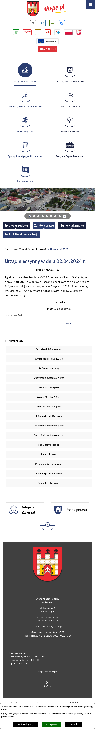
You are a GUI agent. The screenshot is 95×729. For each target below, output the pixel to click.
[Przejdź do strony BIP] (48, 32)
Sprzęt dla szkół (49, 454)
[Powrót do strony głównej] (7, 249)
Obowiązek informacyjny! (49, 349)
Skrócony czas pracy (49, 368)
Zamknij (73, 724)
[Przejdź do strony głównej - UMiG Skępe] (46, 9)
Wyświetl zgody (25, 724)
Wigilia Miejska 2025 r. (49, 397)
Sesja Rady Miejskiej (49, 387)
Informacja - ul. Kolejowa (49, 416)
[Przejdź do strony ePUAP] (57, 32)
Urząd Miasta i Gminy (23, 249)
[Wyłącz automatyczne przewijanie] (64, 216)
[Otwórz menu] (90, 4)
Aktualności (42, 249)
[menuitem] (16, 225)
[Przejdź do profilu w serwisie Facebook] (62, 23)
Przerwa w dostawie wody (49, 463)
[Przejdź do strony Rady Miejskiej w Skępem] (27, 32)
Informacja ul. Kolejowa (49, 406)
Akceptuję (51, 724)
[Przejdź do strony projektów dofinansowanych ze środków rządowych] (73, 32)
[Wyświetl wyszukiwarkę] (43, 23)
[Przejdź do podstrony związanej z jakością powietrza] (16, 32)
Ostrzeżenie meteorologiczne (49, 377)
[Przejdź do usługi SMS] (38, 32)
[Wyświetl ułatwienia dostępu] (33, 23)
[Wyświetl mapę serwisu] (52, 23)
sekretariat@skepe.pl (51, 626)
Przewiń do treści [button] (47, 48)
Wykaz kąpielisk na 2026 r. (49, 358)
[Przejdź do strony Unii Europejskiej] (47, 41)
